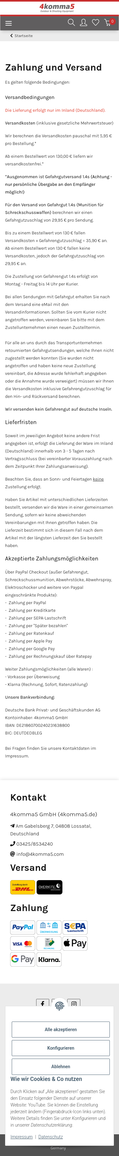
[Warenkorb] (108, 23)
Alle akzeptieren (61, 1029)
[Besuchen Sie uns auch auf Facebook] (42, 1004)
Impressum (21, 1136)
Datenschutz (50, 1136)
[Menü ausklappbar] (6, 24)
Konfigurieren (60, 1048)
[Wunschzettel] (95, 23)
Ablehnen (60, 1066)
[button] (71, 23)
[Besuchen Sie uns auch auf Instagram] (73, 1004)
